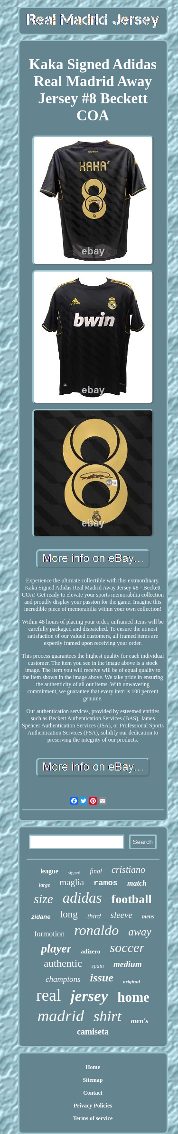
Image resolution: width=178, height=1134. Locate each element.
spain (98, 965)
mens (148, 916)
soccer (127, 947)
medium (127, 964)
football (131, 899)
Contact (93, 1092)
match (137, 883)
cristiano (128, 869)
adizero (90, 951)
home (133, 997)
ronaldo (96, 930)
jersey (89, 996)
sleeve (121, 915)
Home (92, 1067)
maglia (71, 882)
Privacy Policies (93, 1105)
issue (101, 977)
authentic (63, 963)
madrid (60, 1016)
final (96, 871)
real (48, 995)
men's (140, 1021)
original (131, 981)
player (56, 948)
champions (63, 979)
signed (74, 872)
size (43, 899)
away (139, 932)
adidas (82, 897)
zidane (40, 916)
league (49, 871)
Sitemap (93, 1080)
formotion (49, 934)
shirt (108, 1016)
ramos (106, 883)
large (44, 885)
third (94, 916)
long (69, 914)
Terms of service (93, 1118)
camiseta (93, 1031)
